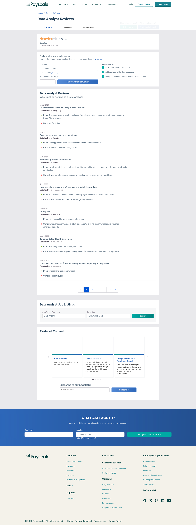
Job (47, 13)
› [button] (148, 356)
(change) (54, 73)
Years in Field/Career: (49, 76)
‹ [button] (48, 356)
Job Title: (28, 430)
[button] (47, 27)
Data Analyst (56, 13)
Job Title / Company (51, 312)
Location (91, 312)
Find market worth (148, 27)
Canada (40, 13)
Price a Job (128, 27)
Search (143, 316)
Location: (44, 64)
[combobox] (69, 68)
